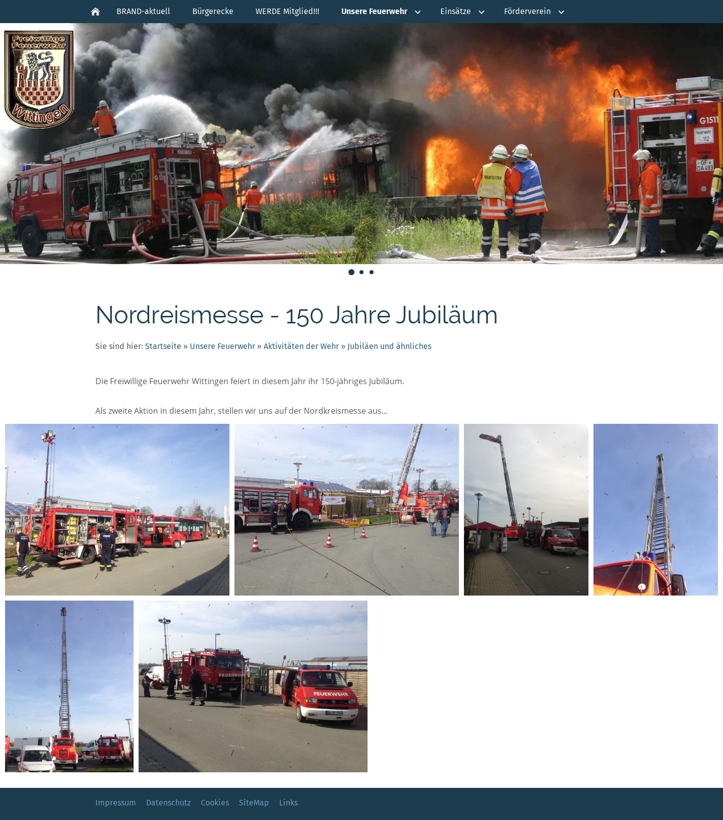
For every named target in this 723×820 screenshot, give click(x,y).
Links (288, 802)
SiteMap (254, 802)
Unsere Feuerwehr (222, 346)
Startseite (163, 346)
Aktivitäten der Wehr (301, 346)
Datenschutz (168, 802)
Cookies (215, 802)
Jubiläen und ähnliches (389, 346)
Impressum (115, 802)
